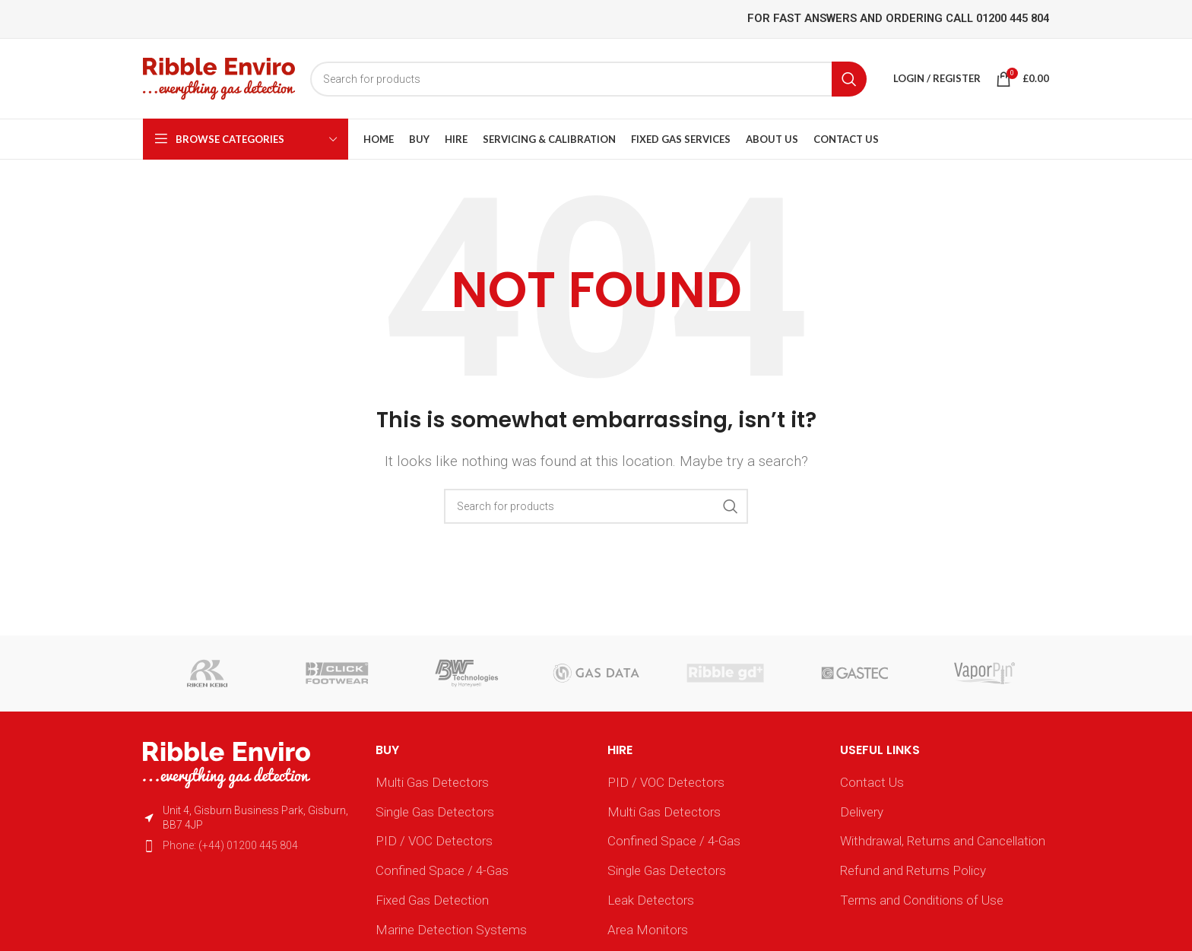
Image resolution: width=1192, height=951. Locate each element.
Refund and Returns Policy (913, 870)
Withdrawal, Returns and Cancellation (942, 840)
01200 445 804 (1012, 18)
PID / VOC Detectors (434, 840)
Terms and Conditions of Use (921, 900)
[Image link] (226, 764)
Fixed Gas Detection (432, 900)
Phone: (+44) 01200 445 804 (230, 845)
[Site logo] (219, 77)
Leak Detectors (650, 900)
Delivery (861, 811)
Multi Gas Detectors (432, 782)
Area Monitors (647, 929)
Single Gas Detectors (435, 811)
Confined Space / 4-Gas (442, 870)
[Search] (588, 79)
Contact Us (872, 782)
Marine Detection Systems (451, 929)
